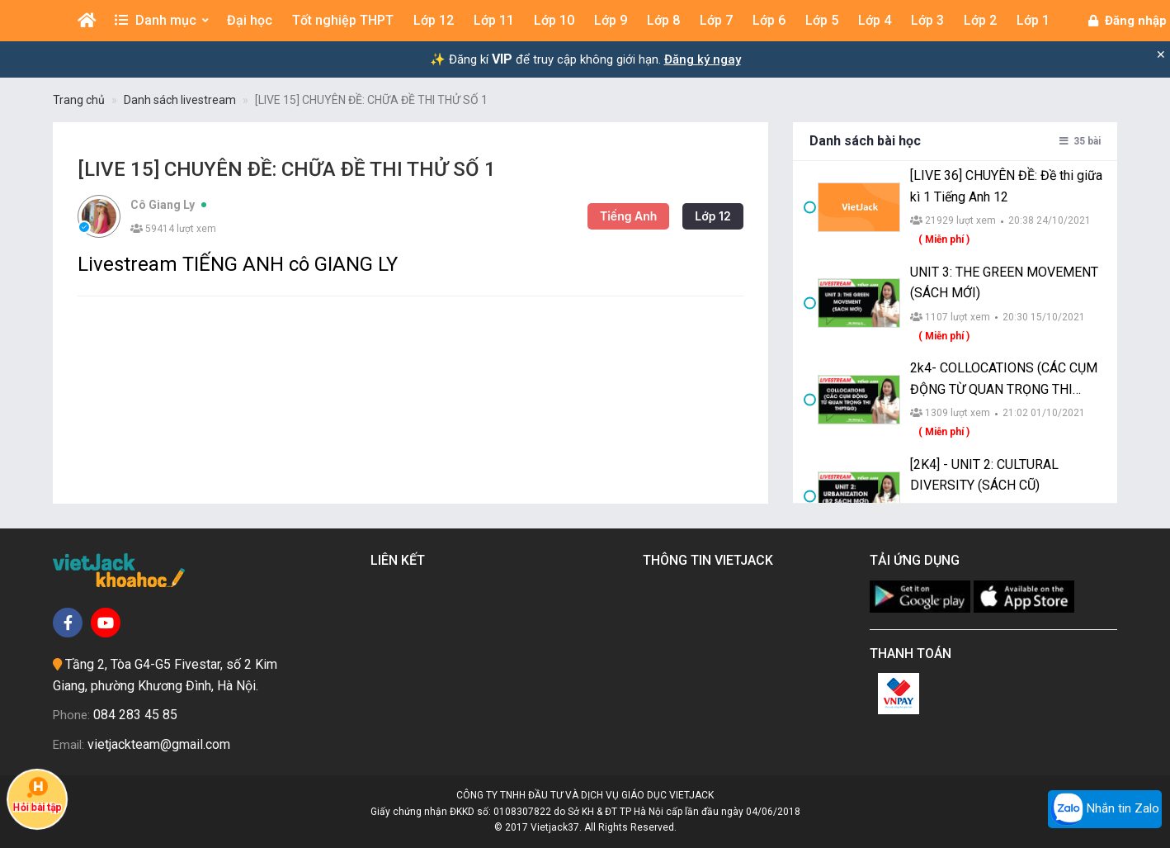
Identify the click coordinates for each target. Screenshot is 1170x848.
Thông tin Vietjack (711, 560)
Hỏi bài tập (37, 794)
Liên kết (401, 560)
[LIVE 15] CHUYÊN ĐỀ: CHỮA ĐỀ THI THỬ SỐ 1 (371, 100)
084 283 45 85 (135, 714)
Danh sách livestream (180, 100)
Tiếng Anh (588, 216)
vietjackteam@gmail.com (158, 744)
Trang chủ (79, 100)
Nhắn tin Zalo (1104, 809)
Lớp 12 (673, 216)
